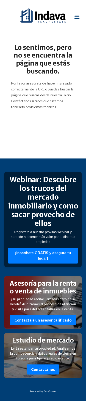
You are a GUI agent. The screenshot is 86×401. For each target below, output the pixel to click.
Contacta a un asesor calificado (43, 320)
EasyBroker (50, 391)
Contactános (43, 369)
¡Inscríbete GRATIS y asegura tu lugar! (43, 255)
